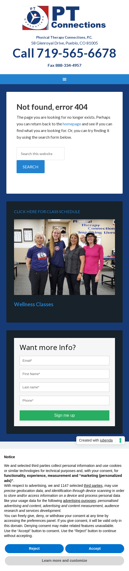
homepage (72, 123)
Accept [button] (95, 548)
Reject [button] (34, 548)
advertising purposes (79, 501)
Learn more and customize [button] (64, 560)
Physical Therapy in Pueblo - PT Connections (64, 18)
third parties (93, 486)
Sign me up (64, 415)
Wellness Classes (33, 304)
